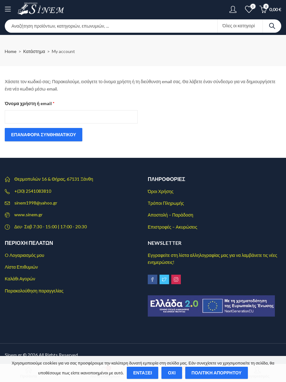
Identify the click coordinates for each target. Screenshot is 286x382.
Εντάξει (142, 372)
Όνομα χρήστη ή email (40, 102)
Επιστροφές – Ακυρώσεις (172, 227)
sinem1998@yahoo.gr (35, 202)
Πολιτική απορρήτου (217, 372)
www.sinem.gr (28, 214)
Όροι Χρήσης (161, 191)
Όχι (171, 372)
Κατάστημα (34, 51)
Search (272, 26)
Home (11, 51)
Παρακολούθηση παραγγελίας (34, 290)
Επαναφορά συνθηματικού (43, 134)
